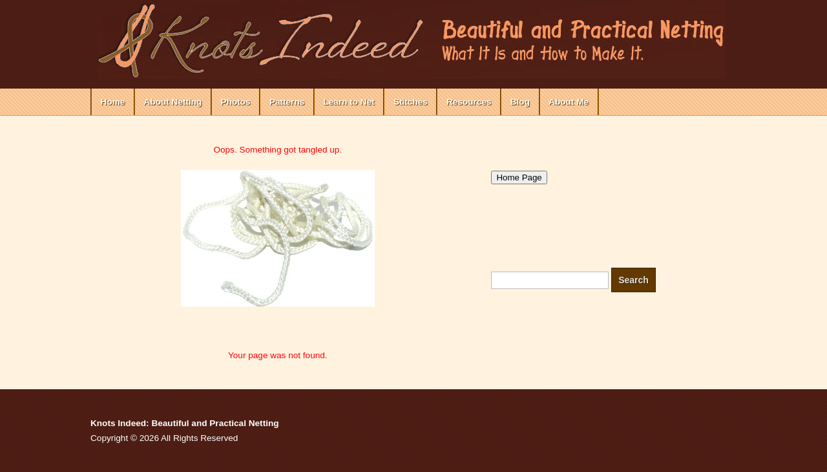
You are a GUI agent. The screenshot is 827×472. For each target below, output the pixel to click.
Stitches (410, 102)
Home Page (518, 177)
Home (113, 102)
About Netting (173, 102)
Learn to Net (348, 102)
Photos (236, 102)
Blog (520, 102)
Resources (469, 102)
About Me (569, 102)
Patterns (286, 102)
